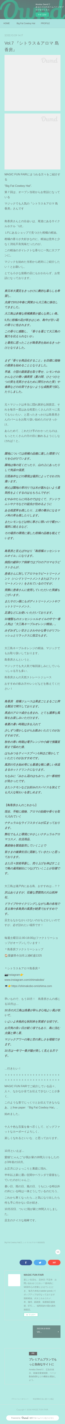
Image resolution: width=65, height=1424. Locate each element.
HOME (6, 23)
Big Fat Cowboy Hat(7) (13, 1242)
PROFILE (45, 23)
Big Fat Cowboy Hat (26, 23)
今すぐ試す (42, 15)
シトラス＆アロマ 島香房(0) (34, 1242)
